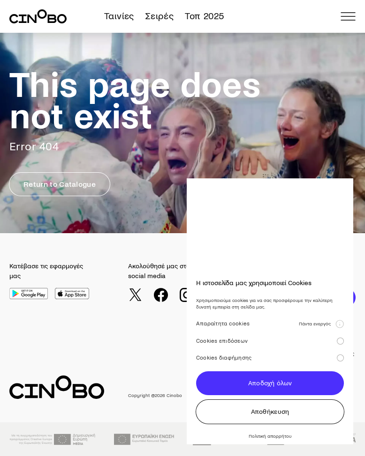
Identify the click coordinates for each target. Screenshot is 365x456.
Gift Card (262, 366)
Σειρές (159, 16)
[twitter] (135, 295)
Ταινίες (119, 16)
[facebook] (161, 295)
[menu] (348, 16)
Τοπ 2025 (204, 16)
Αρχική (226, 354)
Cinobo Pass (267, 379)
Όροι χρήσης (338, 354)
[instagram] (187, 295)
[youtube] (212, 295)
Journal (261, 354)
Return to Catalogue (59, 184)
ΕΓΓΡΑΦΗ (327, 297)
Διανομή (297, 394)
